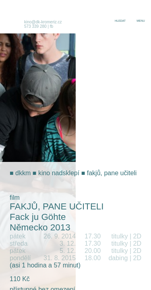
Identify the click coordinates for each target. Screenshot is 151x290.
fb (51, 26)
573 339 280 (35, 26)
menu (141, 20)
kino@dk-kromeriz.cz (43, 22)
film (15, 197)
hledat (120, 20)
